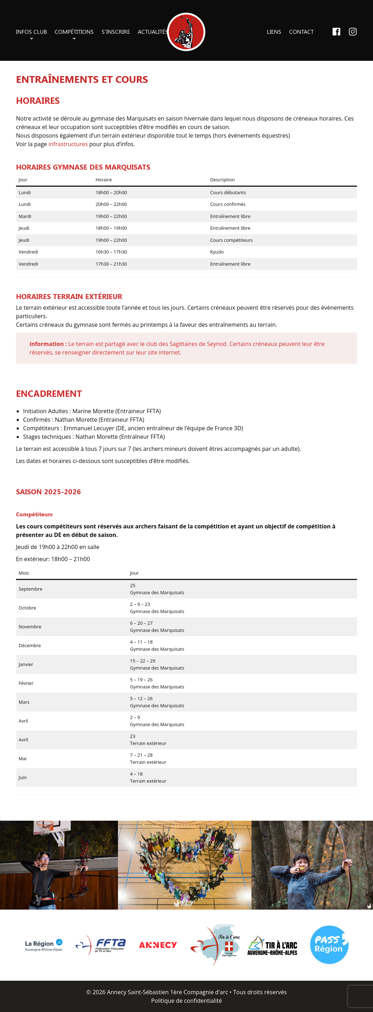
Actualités (153, 31)
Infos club (31, 31)
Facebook (336, 31)
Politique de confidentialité (186, 1001)
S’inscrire (116, 31)
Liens (274, 31)
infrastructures (68, 144)
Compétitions (74, 31)
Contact (301, 31)
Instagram (352, 31)
